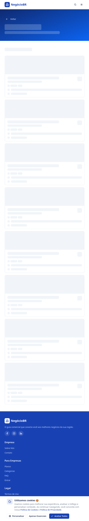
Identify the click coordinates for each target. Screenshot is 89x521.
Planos (8, 466)
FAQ (6, 475)
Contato (8, 452)
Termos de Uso (12, 494)
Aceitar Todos (59, 516)
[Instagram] (14, 433)
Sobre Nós (9, 448)
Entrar (7, 480)
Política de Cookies (29, 509)
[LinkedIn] (21, 433)
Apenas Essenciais (37, 516)
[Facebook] (7, 433)
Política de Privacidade (50, 509)
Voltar (11, 19)
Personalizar (16, 516)
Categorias (10, 471)
